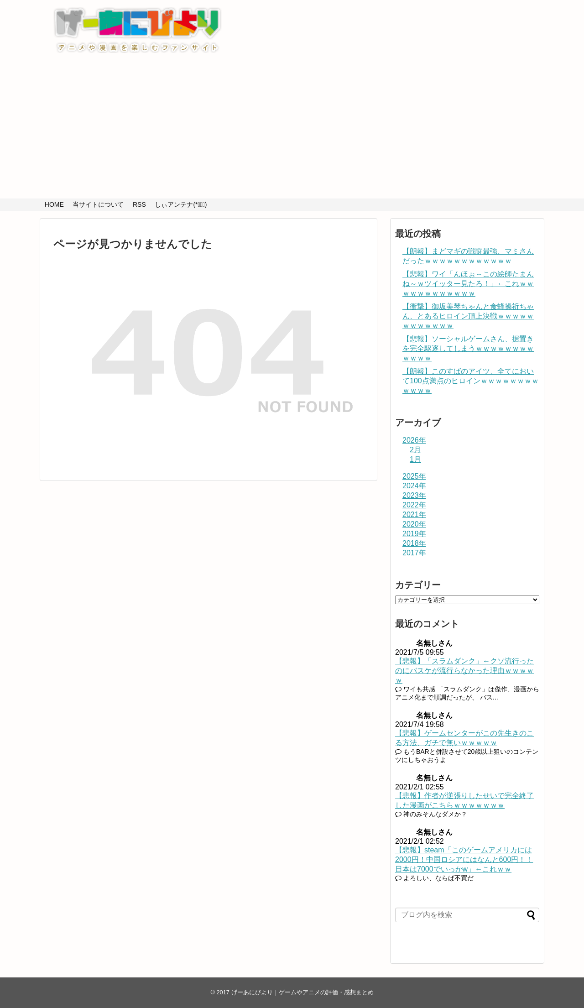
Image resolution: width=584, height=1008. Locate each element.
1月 (415, 459)
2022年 (414, 505)
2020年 (414, 524)
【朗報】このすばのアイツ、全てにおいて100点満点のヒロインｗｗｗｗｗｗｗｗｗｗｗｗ (470, 380)
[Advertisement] (292, 130)
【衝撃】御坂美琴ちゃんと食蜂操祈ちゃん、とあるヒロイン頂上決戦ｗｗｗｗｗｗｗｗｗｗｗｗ (468, 316)
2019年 (414, 534)
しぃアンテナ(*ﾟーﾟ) (181, 204)
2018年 (414, 543)
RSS (139, 204)
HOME (54, 204)
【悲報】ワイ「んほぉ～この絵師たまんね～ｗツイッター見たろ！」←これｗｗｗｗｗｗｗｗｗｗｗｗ (468, 283)
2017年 (414, 553)
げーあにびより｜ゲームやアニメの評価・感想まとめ (302, 992)
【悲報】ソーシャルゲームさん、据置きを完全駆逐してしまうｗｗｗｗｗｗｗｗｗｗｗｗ (468, 348)
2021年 (414, 514)
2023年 (414, 495)
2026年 (414, 440)
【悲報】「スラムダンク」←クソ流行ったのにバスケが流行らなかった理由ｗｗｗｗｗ (464, 670)
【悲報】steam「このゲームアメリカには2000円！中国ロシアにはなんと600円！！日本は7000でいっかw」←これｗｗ (464, 859)
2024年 (414, 486)
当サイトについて (98, 204)
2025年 (414, 476)
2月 (415, 450)
